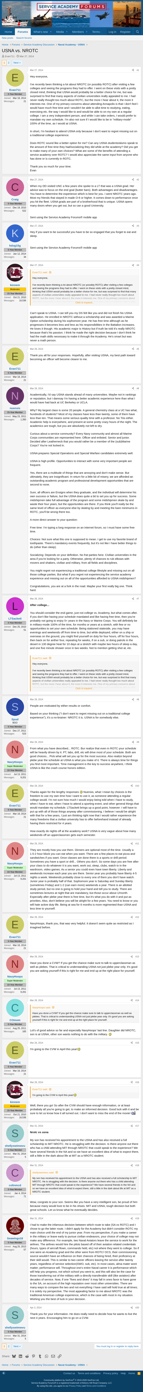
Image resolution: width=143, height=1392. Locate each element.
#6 (138, 388)
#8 (138, 699)
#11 (137, 843)
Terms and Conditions (96, 1386)
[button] (50, 31)
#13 (137, 956)
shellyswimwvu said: (43, 1172)
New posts (7, 37)
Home (8, 31)
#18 (137, 1165)
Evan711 (10, 56)
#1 (138, 70)
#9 (138, 742)
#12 (137, 917)
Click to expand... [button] (84, 302)
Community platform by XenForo (71, 1380)
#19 (137, 1218)
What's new (41, 31)
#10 (137, 786)
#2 (138, 179)
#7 (138, 598)
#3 (138, 226)
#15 (137, 1043)
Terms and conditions (89, 1373)
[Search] (137, 31)
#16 (137, 1082)
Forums (23, 31)
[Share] (133, 70)
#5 (138, 349)
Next (16, 62)
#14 (137, 1000)
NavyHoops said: (41, 1007)
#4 (138, 265)
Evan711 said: (40, 272)
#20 (137, 1307)
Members (78, 31)
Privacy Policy (75, 1386)
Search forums (24, 37)
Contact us (69, 1373)
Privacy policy (110, 1373)
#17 (137, 1126)
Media (60, 31)
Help (123, 1373)
